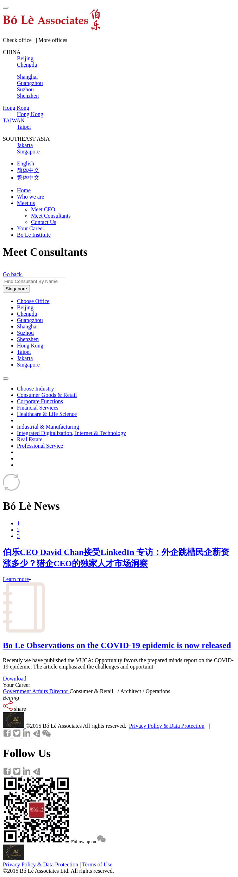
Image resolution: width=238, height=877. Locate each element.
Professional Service (40, 446)
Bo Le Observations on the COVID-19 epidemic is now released (117, 645)
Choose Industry (35, 389)
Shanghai (27, 326)
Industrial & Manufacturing (48, 427)
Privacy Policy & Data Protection (166, 726)
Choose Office (33, 301)
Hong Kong (30, 346)
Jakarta (25, 358)
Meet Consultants (50, 216)
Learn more (16, 579)
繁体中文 (28, 178)
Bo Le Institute (34, 235)
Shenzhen (28, 339)
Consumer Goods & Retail (47, 395)
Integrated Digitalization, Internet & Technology (71, 433)
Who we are (30, 197)
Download (14, 679)
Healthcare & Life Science (47, 414)
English (25, 164)
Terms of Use (97, 864)
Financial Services (37, 408)
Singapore (16, 288)
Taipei (24, 352)
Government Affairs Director (36, 691)
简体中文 (28, 170)
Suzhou (25, 333)
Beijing (25, 307)
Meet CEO (43, 209)
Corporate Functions (40, 401)
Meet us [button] (26, 203)
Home (24, 190)
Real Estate (29, 439)
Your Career (30, 228)
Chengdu (27, 314)
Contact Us (43, 222)
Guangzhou (30, 320)
